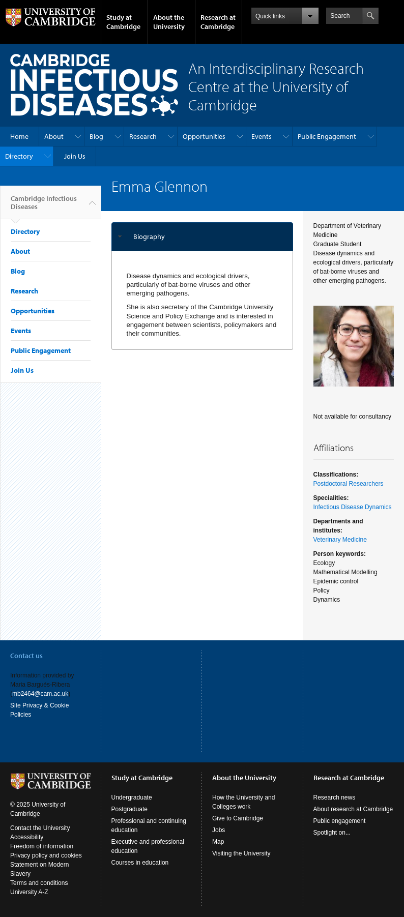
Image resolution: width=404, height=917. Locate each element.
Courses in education (140, 862)
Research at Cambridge (218, 22)
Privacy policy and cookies (46, 855)
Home (19, 136)
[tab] (202, 236)
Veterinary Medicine (340, 539)
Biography (149, 236)
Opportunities (204, 136)
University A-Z (29, 892)
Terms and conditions (39, 882)
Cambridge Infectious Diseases (44, 206)
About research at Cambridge (353, 809)
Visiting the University (241, 853)
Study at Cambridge (123, 22)
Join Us (74, 156)
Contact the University (40, 828)
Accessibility (26, 837)
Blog (96, 136)
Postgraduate (129, 809)
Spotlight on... (332, 832)
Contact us (26, 655)
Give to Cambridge (237, 818)
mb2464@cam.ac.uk (40, 693)
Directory (19, 156)
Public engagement (339, 820)
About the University (169, 22)
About (54, 136)
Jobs (218, 830)
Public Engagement (327, 136)
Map (218, 841)
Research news (334, 797)
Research (143, 136)
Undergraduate (131, 797)
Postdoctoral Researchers (348, 483)
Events (261, 136)
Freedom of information (41, 846)
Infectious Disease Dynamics (352, 507)
